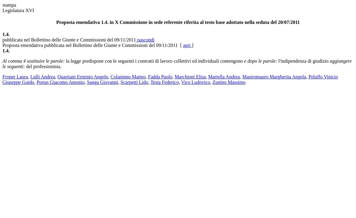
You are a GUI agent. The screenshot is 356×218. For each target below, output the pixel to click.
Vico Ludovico (195, 82)
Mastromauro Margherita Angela (274, 76)
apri (187, 45)
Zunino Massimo (229, 82)
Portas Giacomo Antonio (60, 82)
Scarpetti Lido (134, 82)
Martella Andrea (224, 76)
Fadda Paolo (160, 76)
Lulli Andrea (42, 76)
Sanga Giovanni (102, 82)
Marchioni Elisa (190, 76)
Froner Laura (15, 76)
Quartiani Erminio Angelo (82, 76)
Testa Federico (164, 82)
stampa (9, 5)
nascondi (145, 39)
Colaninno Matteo (128, 76)
